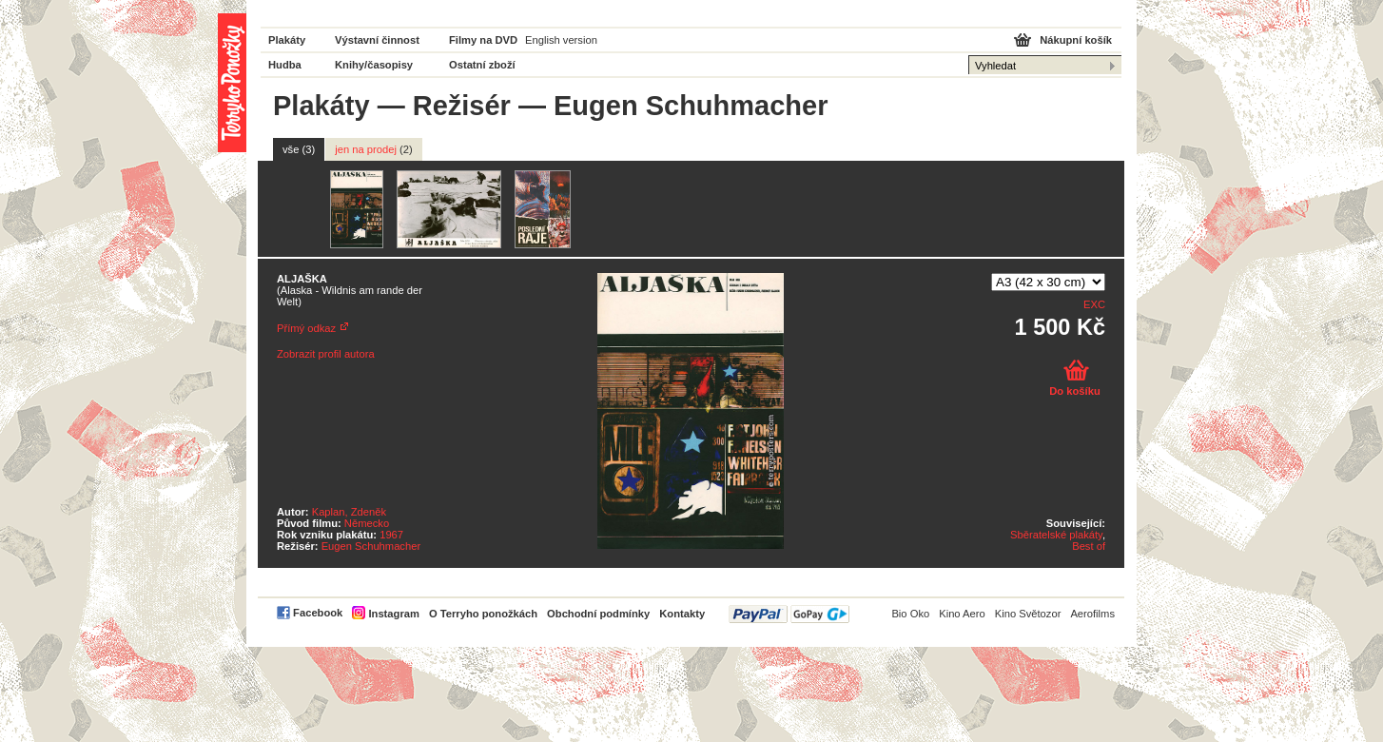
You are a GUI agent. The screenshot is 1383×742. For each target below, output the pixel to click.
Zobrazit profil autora (326, 354)
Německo (366, 523)
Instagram (393, 613)
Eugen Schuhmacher (370, 546)
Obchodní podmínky (598, 613)
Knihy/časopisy (374, 64)
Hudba (285, 64)
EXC (1094, 304)
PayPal (789, 614)
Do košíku (1074, 391)
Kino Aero (962, 613)
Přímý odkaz (306, 328)
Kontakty (682, 613)
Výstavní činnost (377, 40)
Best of (1088, 546)
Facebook (317, 612)
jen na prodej (374, 149)
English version (561, 40)
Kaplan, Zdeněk (349, 511)
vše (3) (298, 149)
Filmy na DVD (483, 40)
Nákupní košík (1076, 40)
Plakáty (286, 40)
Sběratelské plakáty (1056, 534)
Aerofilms (1092, 613)
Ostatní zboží (482, 64)
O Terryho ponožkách (483, 613)
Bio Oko (910, 613)
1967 (391, 534)
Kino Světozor (1028, 613)
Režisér (462, 105)
